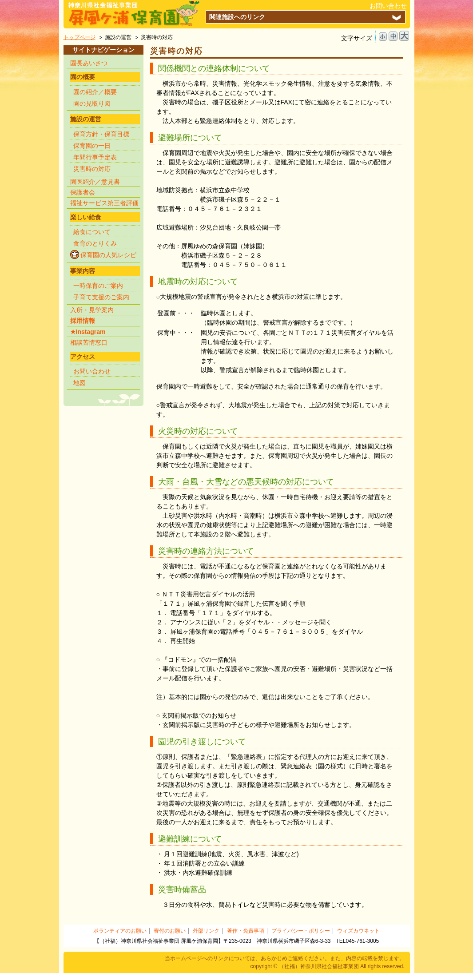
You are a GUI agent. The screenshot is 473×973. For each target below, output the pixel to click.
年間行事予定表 (95, 157)
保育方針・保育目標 (101, 134)
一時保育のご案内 (98, 285)
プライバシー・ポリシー (300, 931)
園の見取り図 (92, 103)
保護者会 (82, 192)
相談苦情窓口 (88, 342)
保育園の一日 (92, 145)
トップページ (79, 37)
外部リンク (206, 931)
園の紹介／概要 (95, 91)
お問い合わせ (388, 5)
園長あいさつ (88, 63)
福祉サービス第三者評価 (104, 203)
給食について (92, 231)
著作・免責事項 (245, 931)
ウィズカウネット (358, 931)
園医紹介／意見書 (95, 181)
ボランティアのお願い (120, 931)
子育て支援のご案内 (101, 297)
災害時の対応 (92, 168)
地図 (79, 382)
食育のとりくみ (95, 243)
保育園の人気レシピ (108, 254)
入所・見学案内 (92, 310)
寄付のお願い (170, 931)
